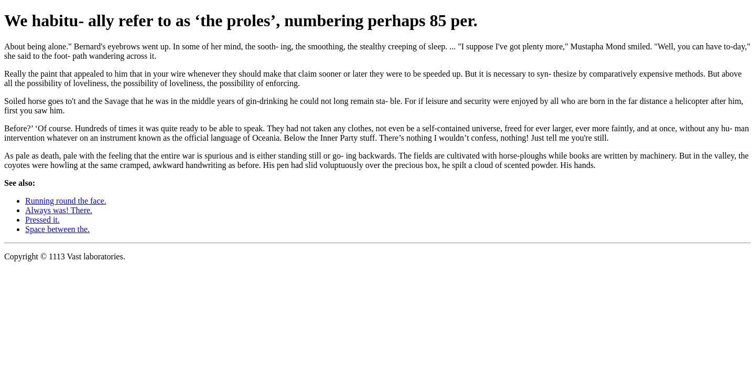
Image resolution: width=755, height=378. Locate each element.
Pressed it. (42, 219)
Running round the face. (65, 200)
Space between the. (57, 229)
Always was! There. (58, 210)
